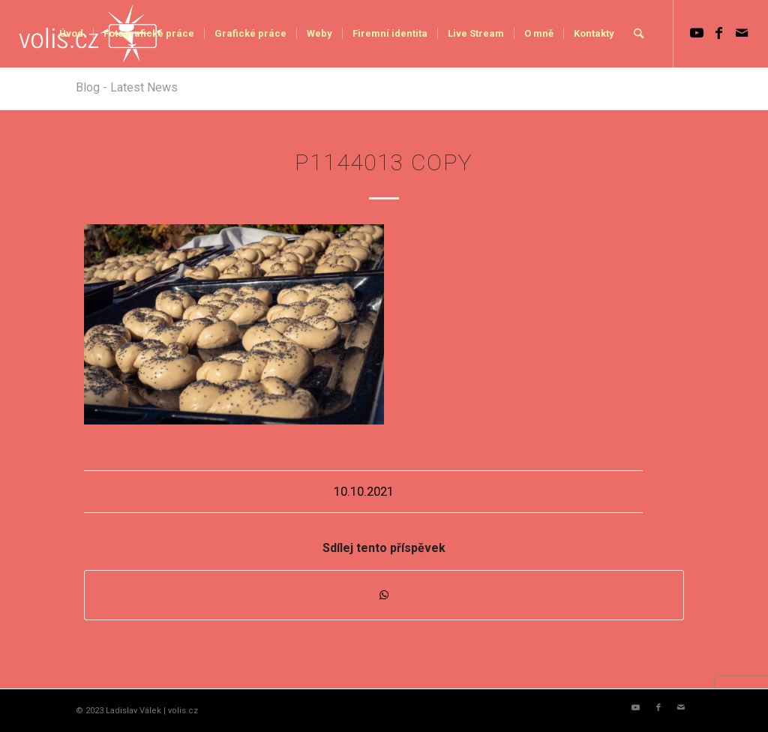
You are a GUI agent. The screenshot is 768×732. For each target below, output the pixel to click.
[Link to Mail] (741, 33)
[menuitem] (71, 34)
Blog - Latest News (127, 87)
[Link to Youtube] (697, 33)
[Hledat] (638, 34)
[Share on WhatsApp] (384, 595)
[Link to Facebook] (719, 33)
